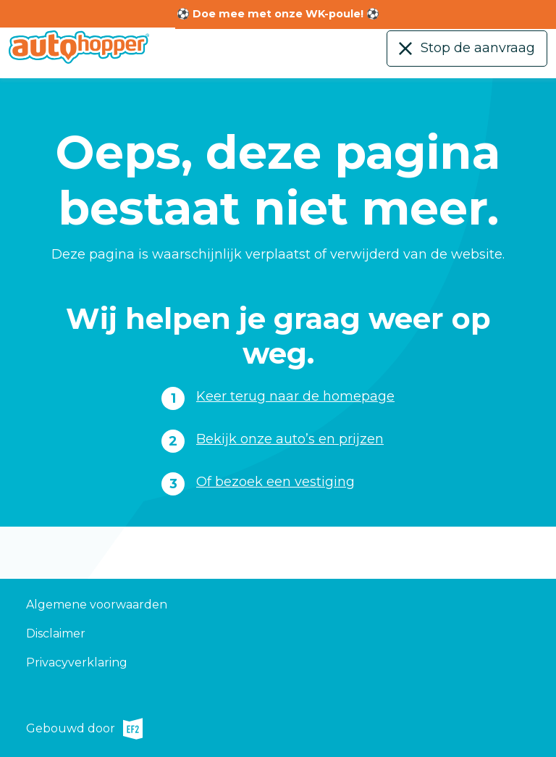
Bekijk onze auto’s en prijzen (290, 439)
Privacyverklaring (76, 662)
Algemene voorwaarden (96, 604)
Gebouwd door (84, 729)
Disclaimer (55, 633)
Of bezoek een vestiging (275, 482)
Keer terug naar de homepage (295, 396)
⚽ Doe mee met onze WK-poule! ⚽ (278, 13)
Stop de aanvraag (478, 48)
